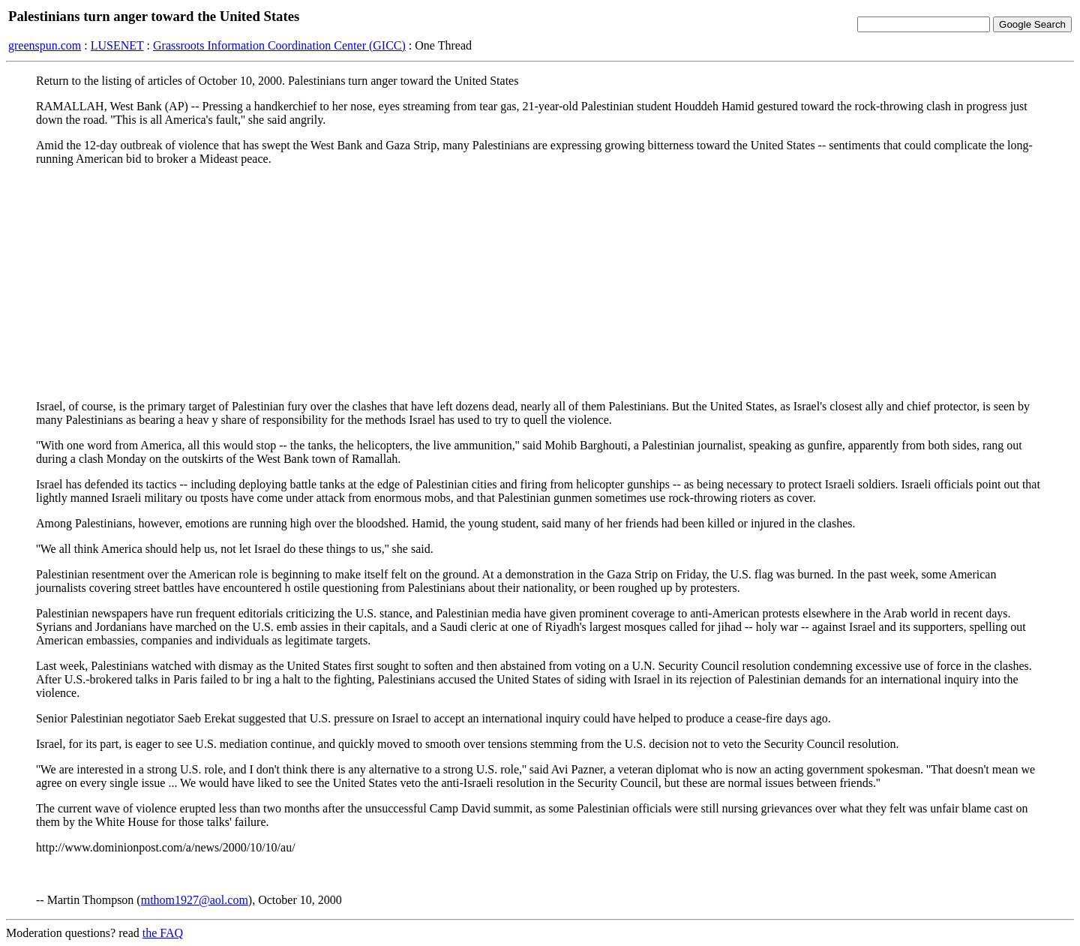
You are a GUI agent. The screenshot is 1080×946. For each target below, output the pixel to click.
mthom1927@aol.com (194, 899)
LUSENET (117, 45)
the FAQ (162, 932)
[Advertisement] (540, 283)
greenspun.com (44, 45)
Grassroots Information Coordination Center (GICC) (279, 45)
